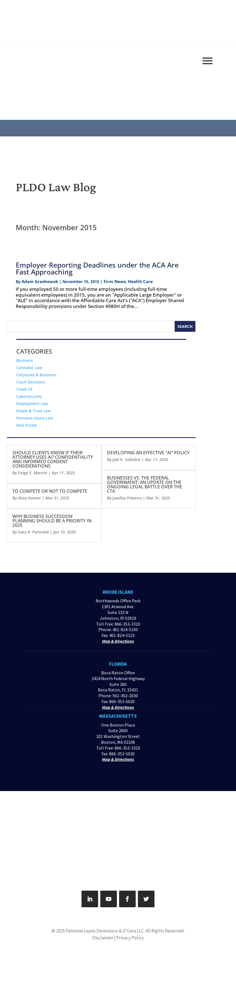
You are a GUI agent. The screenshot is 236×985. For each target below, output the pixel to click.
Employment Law (32, 403)
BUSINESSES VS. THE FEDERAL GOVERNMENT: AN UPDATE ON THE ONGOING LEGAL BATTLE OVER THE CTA (144, 484)
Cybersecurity (29, 396)
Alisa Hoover (29, 498)
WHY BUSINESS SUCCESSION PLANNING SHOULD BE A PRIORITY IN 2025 (51, 520)
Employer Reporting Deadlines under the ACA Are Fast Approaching (97, 268)
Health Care (140, 281)
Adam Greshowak (40, 281)
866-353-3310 (127, 624)
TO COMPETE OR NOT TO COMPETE (49, 491)
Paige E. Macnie (32, 472)
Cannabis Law (29, 367)
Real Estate (26, 425)
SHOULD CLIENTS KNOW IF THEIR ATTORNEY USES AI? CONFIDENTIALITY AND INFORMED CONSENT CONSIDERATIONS (52, 459)
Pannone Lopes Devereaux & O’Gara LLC (105, 931)
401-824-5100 (125, 629)
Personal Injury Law (34, 418)
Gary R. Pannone (33, 532)
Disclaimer (102, 938)
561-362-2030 (125, 695)
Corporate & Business (36, 374)
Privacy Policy (130, 938)
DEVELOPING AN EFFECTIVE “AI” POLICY (148, 453)
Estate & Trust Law (33, 410)
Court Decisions (30, 382)
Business (24, 360)
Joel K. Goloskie (126, 459)
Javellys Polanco (127, 498)
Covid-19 (24, 389)
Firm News (115, 281)
